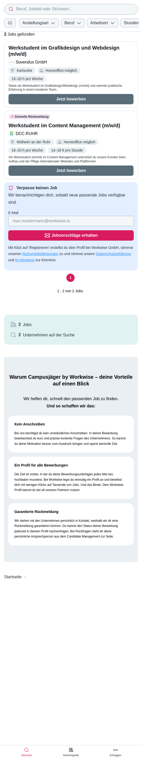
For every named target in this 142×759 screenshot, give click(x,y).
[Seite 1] (70, 278)
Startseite (13, 577)
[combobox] (71, 9)
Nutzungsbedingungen (40, 254)
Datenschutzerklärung (113, 254)
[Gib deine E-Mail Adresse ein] (71, 221)
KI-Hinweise (24, 260)
